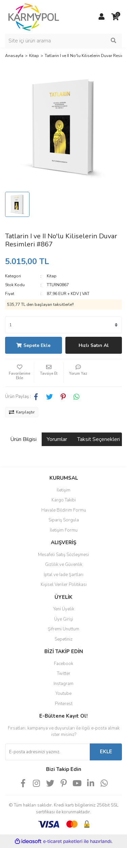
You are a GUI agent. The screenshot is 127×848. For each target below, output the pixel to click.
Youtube (63, 693)
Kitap (52, 276)
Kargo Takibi (63, 500)
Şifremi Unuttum (63, 629)
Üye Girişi (63, 619)
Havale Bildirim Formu (63, 510)
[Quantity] (63, 324)
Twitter (63, 673)
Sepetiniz (63, 639)
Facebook (63, 664)
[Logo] (33, 16)
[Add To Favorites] (19, 373)
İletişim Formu (64, 530)
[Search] (63, 41)
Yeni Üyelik (63, 609)
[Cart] (115, 17)
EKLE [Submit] (106, 751)
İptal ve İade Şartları (63, 575)
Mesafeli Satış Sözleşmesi (63, 555)
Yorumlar (57, 439)
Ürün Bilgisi (23, 439)
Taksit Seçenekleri (98, 439)
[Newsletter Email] (47, 751)
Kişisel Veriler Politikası (64, 585)
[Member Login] (102, 17)
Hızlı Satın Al (94, 345)
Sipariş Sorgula (63, 520)
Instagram (63, 684)
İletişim (63, 490)
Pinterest (63, 704)
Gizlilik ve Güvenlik (63, 564)
